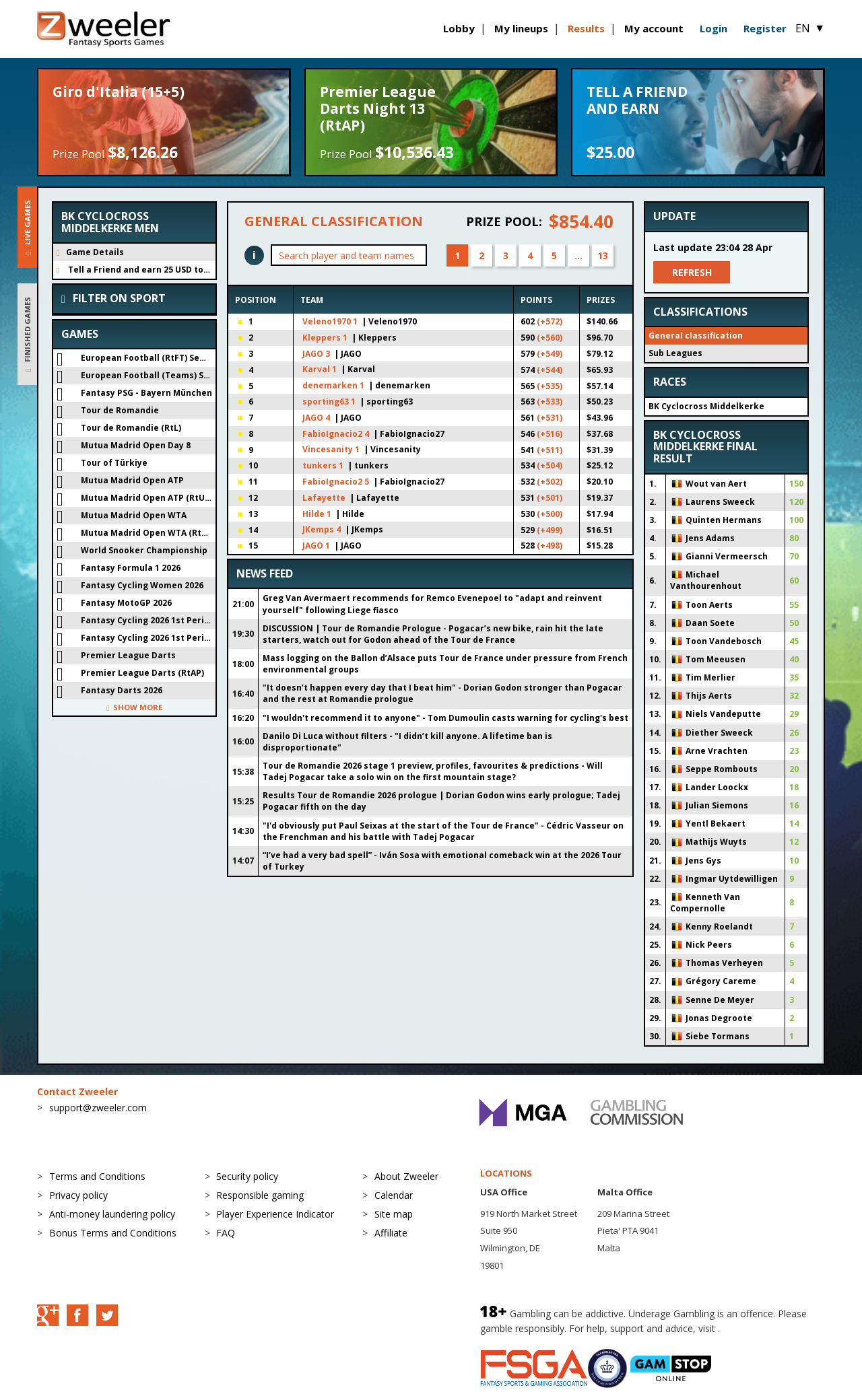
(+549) (549, 353)
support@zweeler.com (98, 1107)
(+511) (549, 450)
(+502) (549, 481)
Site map (393, 1214)
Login (713, 28)
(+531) (549, 417)
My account (654, 28)
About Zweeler (406, 1176)
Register (765, 28)
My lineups (521, 28)
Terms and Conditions (97, 1176)
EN (810, 28)
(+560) (549, 337)
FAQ (225, 1232)
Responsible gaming (260, 1195)
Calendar (393, 1195)
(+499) (549, 530)
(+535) (549, 386)
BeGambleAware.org (768, 1328)
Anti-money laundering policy (112, 1214)
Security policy (247, 1176)
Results (586, 28)
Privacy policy (78, 1195)
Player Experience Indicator (275, 1214)
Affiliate (390, 1232)
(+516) (549, 434)
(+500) (549, 514)
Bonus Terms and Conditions (112, 1232)
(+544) (549, 370)
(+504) (549, 465)
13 (602, 255)
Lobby (459, 28)
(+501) (549, 497)
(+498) (549, 545)
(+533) (549, 401)
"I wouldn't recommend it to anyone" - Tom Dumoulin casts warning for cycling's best (445, 718)
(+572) (549, 321)
